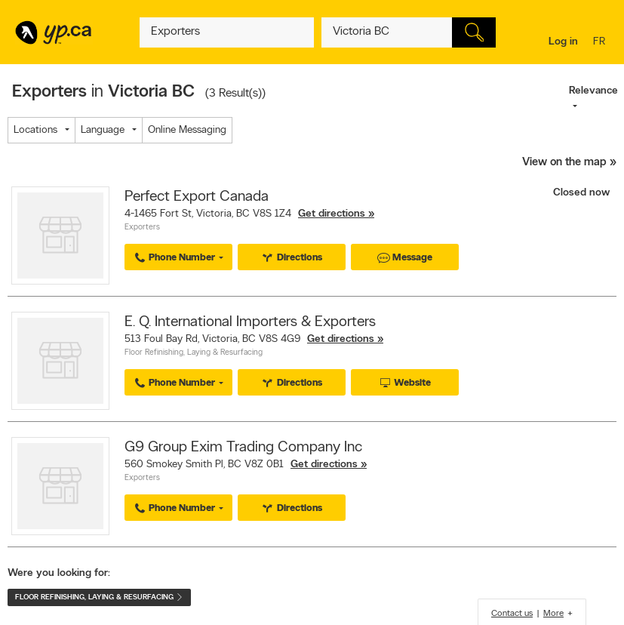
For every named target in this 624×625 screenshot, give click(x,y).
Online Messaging (187, 130)
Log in (563, 42)
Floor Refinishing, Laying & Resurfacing (193, 353)
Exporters (142, 227)
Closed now (583, 193)
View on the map (564, 162)
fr (601, 42)
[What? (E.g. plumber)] (227, 32)
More (553, 613)
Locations (35, 130)
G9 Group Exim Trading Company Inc (243, 447)
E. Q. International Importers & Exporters (250, 322)
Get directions (331, 214)
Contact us (512, 613)
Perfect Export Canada (196, 197)
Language (102, 130)
